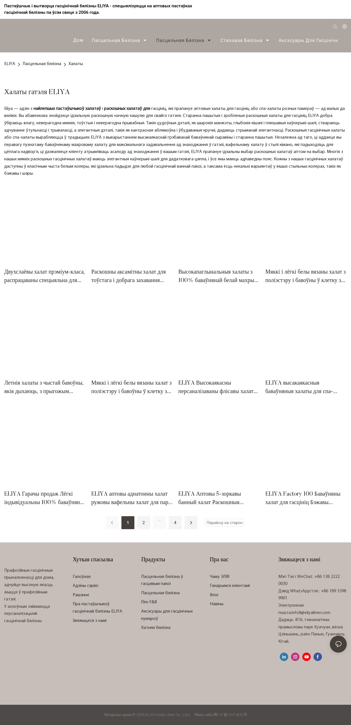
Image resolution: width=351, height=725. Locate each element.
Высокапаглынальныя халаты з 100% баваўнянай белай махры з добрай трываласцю (218, 277)
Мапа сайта (204, 715)
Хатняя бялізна (155, 628)
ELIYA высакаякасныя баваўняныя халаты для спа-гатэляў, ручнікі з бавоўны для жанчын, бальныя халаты (301, 388)
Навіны (216, 604)
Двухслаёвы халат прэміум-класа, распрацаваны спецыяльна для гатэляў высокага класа (44, 277)
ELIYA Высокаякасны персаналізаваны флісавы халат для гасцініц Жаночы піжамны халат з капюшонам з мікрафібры (218, 388)
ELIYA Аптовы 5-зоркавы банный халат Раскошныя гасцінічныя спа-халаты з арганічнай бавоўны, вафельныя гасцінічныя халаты (216, 499)
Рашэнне (81, 595)
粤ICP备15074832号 (230, 715)
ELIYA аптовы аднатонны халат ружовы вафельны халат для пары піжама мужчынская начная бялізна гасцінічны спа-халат (131, 499)
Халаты (75, 64)
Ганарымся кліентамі (230, 586)
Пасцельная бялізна (42, 64)
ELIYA (9, 64)
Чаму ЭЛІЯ (219, 577)
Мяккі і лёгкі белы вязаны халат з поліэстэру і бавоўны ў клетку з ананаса (305, 277)
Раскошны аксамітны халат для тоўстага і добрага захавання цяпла (128, 277)
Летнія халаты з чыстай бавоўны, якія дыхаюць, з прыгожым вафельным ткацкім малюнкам (44, 388)
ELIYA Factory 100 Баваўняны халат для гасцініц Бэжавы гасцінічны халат (302, 499)
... (159, 519)
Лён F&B (149, 602)
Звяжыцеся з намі (89, 620)
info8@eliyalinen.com (311, 613)
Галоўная (82, 577)
